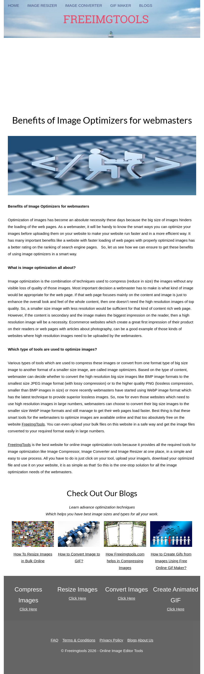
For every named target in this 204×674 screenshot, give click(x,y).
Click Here (28, 609)
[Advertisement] (102, 73)
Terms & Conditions (78, 640)
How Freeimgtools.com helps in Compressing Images (125, 561)
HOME (13, 5)
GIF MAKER (120, 5)
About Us (145, 640)
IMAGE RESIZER (42, 5)
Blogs (132, 640)
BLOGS (145, 5)
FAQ (54, 640)
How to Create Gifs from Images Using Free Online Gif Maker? (171, 561)
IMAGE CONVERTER (83, 5)
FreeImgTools (33, 424)
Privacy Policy (111, 640)
